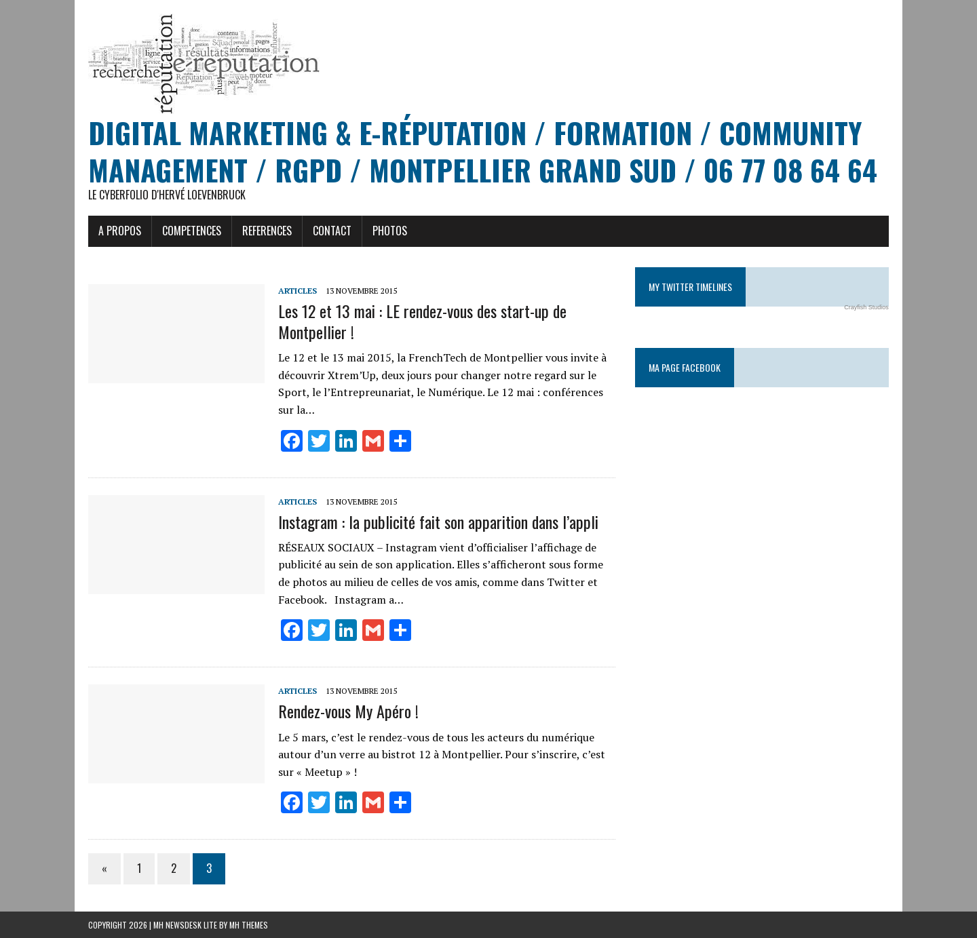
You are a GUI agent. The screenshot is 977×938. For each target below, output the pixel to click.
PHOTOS (389, 230)
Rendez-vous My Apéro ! (348, 711)
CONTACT (332, 230)
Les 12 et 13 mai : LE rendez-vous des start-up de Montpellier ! (422, 321)
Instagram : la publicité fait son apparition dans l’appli (438, 521)
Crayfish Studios (866, 307)
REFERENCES (267, 230)
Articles (297, 291)
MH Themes (248, 925)
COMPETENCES (191, 230)
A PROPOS (119, 230)
